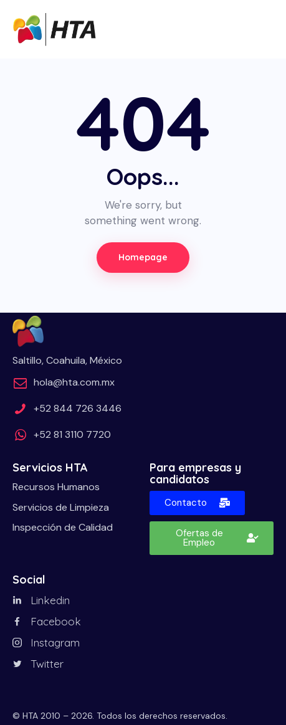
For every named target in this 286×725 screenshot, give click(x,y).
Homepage (143, 257)
